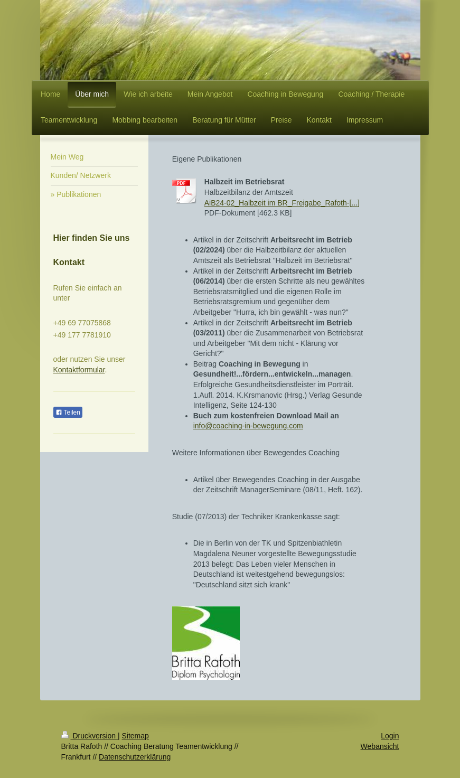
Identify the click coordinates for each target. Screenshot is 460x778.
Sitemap (135, 736)
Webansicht (380, 746)
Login (390, 736)
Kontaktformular (79, 369)
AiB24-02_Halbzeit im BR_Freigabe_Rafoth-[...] (282, 203)
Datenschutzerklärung (135, 757)
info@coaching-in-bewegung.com (248, 425)
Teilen (67, 412)
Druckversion (89, 736)
